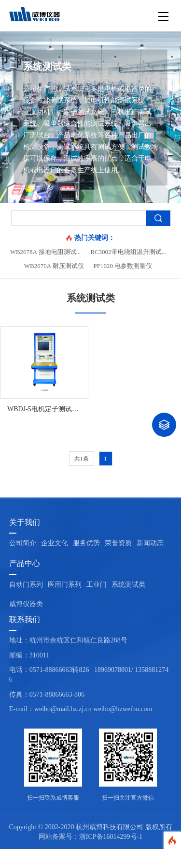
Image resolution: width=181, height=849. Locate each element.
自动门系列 (26, 584)
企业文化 (54, 543)
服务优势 (86, 543)
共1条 (81, 458)
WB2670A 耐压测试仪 (54, 265)
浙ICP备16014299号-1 (110, 836)
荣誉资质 (118, 543)
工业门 (96, 584)
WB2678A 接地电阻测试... (45, 251)
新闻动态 (150, 543)
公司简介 (22, 543)
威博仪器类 (26, 604)
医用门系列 (65, 584)
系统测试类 (128, 584)
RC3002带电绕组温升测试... (128, 251)
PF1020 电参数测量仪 (123, 265)
